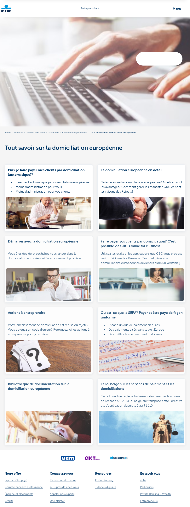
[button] (174, 8)
